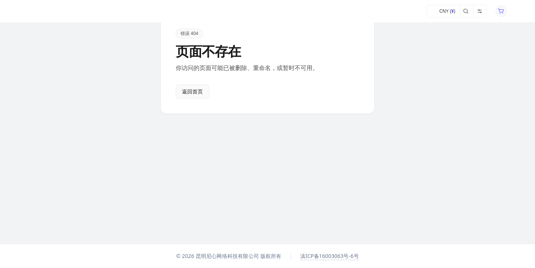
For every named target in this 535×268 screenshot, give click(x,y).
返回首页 (192, 92)
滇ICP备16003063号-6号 (329, 255)
